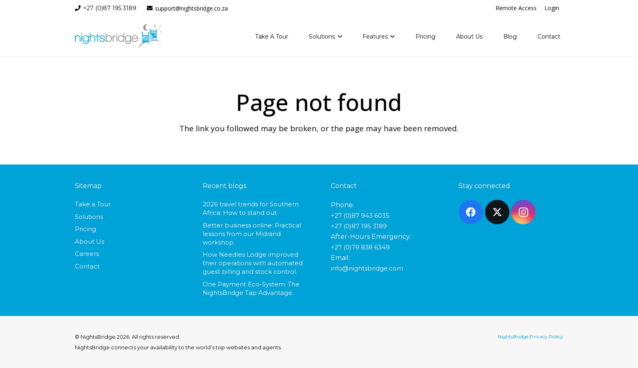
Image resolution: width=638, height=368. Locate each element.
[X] (497, 212)
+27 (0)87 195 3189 (359, 226)
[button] (338, 36)
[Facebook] (471, 212)
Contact (87, 266)
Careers (87, 254)
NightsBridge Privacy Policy (530, 336)
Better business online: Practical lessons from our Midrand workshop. (252, 233)
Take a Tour (93, 204)
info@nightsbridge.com (367, 268)
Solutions (89, 217)
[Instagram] (523, 212)
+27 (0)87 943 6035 (360, 215)
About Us (89, 241)
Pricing (85, 229)
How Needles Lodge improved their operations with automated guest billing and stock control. (253, 263)
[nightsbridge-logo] (118, 36)
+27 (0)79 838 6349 (360, 247)
